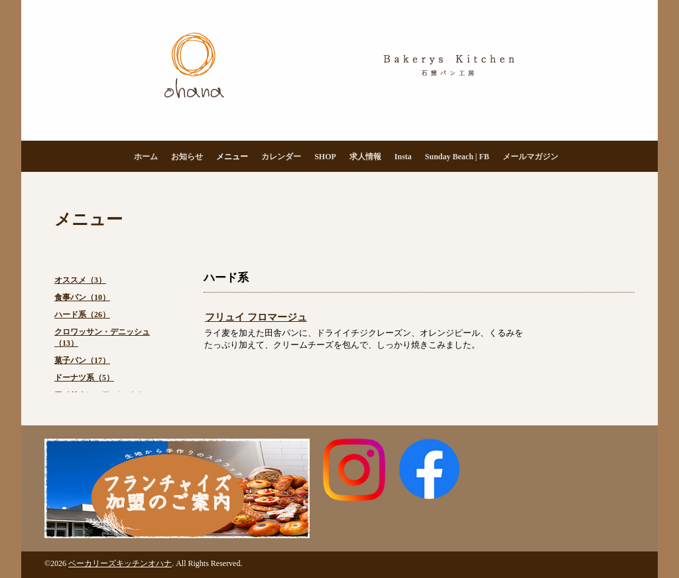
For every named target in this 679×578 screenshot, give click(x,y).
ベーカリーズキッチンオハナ (120, 563)
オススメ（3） (80, 280)
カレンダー (281, 156)
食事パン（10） (82, 297)
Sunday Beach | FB (457, 156)
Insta (403, 156)
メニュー (232, 156)
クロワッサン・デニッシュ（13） (102, 337)
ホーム (146, 156)
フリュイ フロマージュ (256, 317)
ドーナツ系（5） (84, 377)
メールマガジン (530, 156)
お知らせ (187, 156)
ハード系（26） (82, 314)
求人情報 (365, 156)
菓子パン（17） (82, 360)
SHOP (325, 156)
